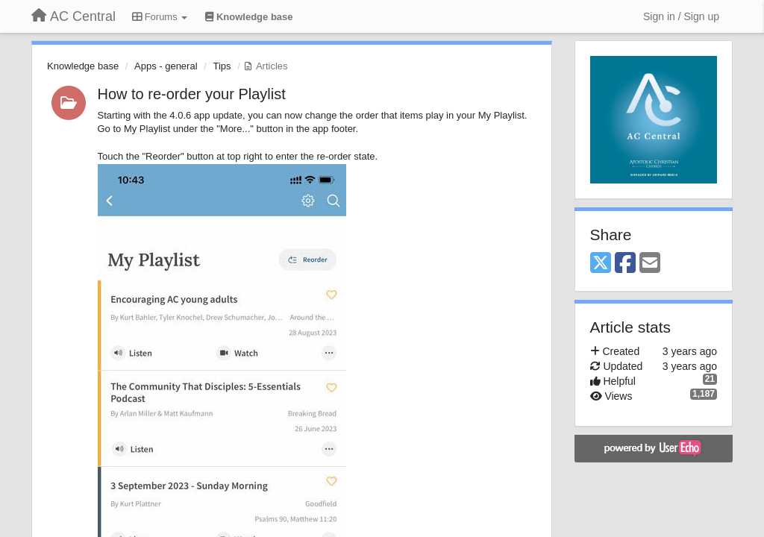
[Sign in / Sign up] (681, 16)
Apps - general (166, 66)
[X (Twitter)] (600, 264)
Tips (222, 66)
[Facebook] (625, 264)
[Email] (649, 264)
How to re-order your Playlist (192, 94)
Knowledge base (83, 66)
